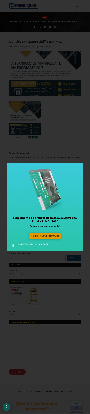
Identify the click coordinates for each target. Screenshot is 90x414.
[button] (6, 407)
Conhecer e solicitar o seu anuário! (45, 236)
